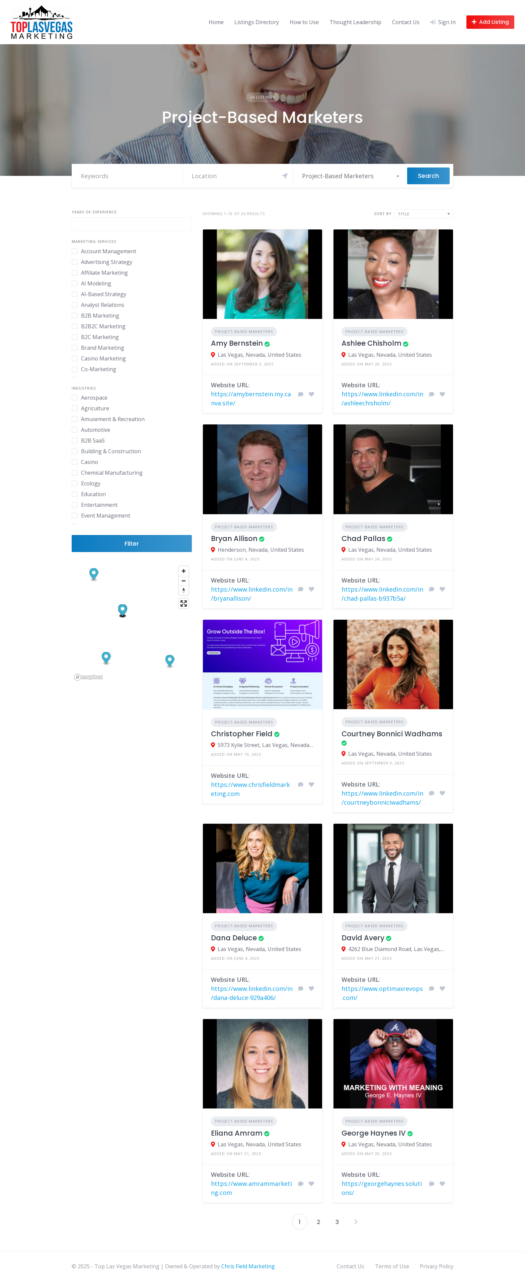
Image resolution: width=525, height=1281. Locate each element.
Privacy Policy (436, 1266)
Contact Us (406, 22)
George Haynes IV (374, 1133)
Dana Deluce (234, 938)
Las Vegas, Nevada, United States (259, 354)
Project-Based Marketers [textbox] (338, 176)
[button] (169, 661)
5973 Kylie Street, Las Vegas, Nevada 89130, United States (266, 745)
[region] (132, 623)
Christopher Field (242, 734)
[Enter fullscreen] (184, 603)
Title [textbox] (403, 213)
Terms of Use (392, 1266)
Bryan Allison (234, 538)
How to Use (304, 22)
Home (216, 22)
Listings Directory (256, 22)
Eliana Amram (236, 1133)
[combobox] (350, 176)
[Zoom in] (184, 571)
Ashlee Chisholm (371, 343)
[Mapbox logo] (88, 677)
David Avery (363, 938)
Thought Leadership (355, 22)
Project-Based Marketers (244, 331)
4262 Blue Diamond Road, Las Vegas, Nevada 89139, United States (396, 949)
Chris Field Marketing (248, 1266)
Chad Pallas (363, 538)
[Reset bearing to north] (184, 590)
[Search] (239, 176)
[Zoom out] (184, 581)
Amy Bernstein (237, 343)
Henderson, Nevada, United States (261, 549)
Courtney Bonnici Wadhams (392, 734)
